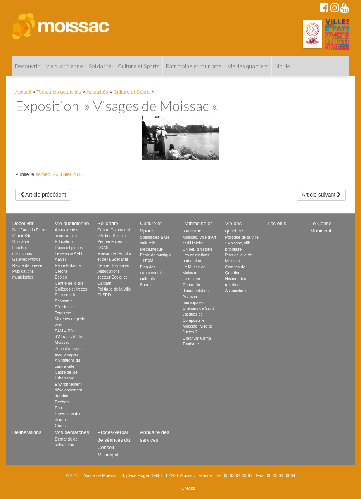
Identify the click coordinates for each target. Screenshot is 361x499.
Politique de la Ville (114, 289)
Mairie (282, 66)
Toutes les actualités (58, 92)
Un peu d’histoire (197, 249)
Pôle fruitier (65, 307)
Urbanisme (64, 378)
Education (64, 241)
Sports (146, 285)
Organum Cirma (197, 338)
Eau (58, 408)
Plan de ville (65, 295)
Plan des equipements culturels (151, 273)
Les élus (277, 223)
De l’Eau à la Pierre (29, 230)
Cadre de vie (66, 372)
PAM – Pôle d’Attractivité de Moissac (68, 337)
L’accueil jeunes (69, 248)
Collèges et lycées (71, 289)
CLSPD (104, 295)
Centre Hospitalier (113, 265)
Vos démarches (72, 432)
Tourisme (63, 313)
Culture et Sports (139, 66)
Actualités (97, 92)
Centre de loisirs (69, 283)
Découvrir (27, 66)
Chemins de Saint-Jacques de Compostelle (199, 314)
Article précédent (43, 194)
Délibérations (26, 432)
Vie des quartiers (248, 66)
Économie (64, 301)
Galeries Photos (26, 259)
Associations (236, 291)
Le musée (191, 279)
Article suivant (321, 194)
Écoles (61, 277)
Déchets (62, 402)
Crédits (188, 488)
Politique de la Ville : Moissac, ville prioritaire (242, 243)
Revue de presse (27, 265)
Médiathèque (151, 249)
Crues (60, 426)
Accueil (23, 92)
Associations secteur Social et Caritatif (112, 277)
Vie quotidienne (64, 66)
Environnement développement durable (68, 390)
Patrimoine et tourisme (193, 66)
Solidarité (100, 66)
